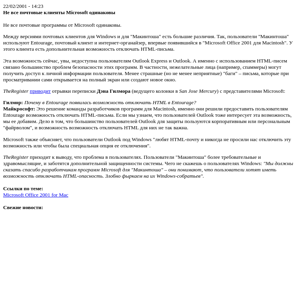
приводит (40, 91)
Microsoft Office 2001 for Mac (35, 195)
